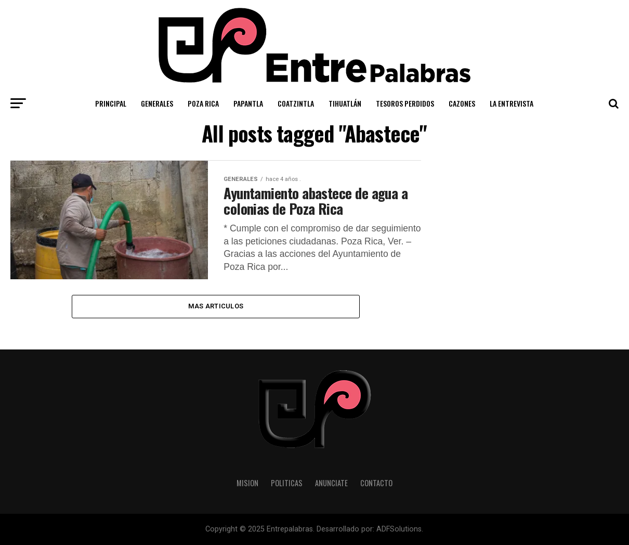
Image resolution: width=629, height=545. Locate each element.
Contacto (376, 482)
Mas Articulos (215, 306)
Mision (247, 482)
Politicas (287, 482)
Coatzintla (296, 103)
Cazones (462, 103)
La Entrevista (511, 103)
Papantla (248, 103)
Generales (157, 103)
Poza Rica (203, 103)
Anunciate (331, 482)
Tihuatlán (345, 103)
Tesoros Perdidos (405, 103)
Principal (110, 103)
